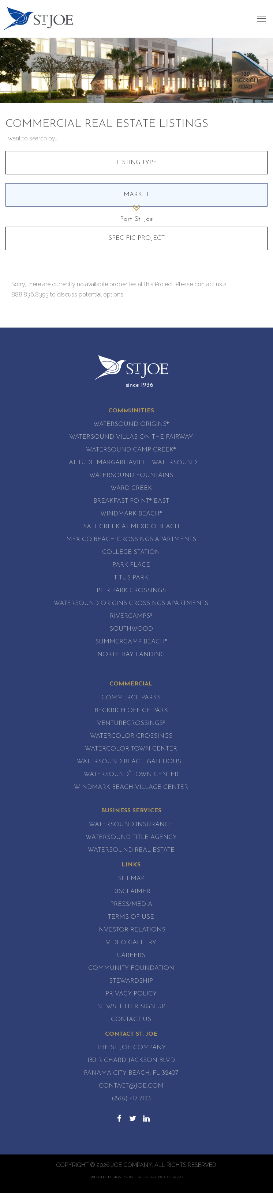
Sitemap (131, 879)
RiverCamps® (131, 616)
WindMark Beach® (131, 514)
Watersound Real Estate (131, 850)
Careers (131, 955)
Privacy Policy (131, 994)
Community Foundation (131, 968)
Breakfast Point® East (131, 501)
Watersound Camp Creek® (131, 450)
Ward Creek (131, 488)
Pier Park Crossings (131, 590)
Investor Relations (131, 930)
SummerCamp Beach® (131, 642)
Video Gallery (131, 943)
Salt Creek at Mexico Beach (131, 526)
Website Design (105, 1177)
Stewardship (131, 981)
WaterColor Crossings (131, 736)
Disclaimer (131, 891)
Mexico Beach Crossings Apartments (131, 539)
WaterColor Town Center (131, 749)
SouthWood (131, 629)
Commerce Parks (131, 698)
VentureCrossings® (131, 723)
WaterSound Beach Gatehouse (131, 762)
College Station (131, 552)
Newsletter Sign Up (131, 1006)
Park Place (131, 565)
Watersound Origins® (131, 424)
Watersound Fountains (131, 475)
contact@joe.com (131, 1086)
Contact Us (131, 1019)
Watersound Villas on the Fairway (131, 437)
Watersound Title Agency (131, 837)
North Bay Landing (131, 654)
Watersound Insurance (131, 824)
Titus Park (131, 578)
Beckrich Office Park (131, 710)
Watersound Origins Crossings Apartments (131, 603)
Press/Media (131, 904)
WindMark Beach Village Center (131, 787)
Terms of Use (131, 917)
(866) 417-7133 (131, 1099)
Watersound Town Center (131, 774)
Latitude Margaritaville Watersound (131, 463)
